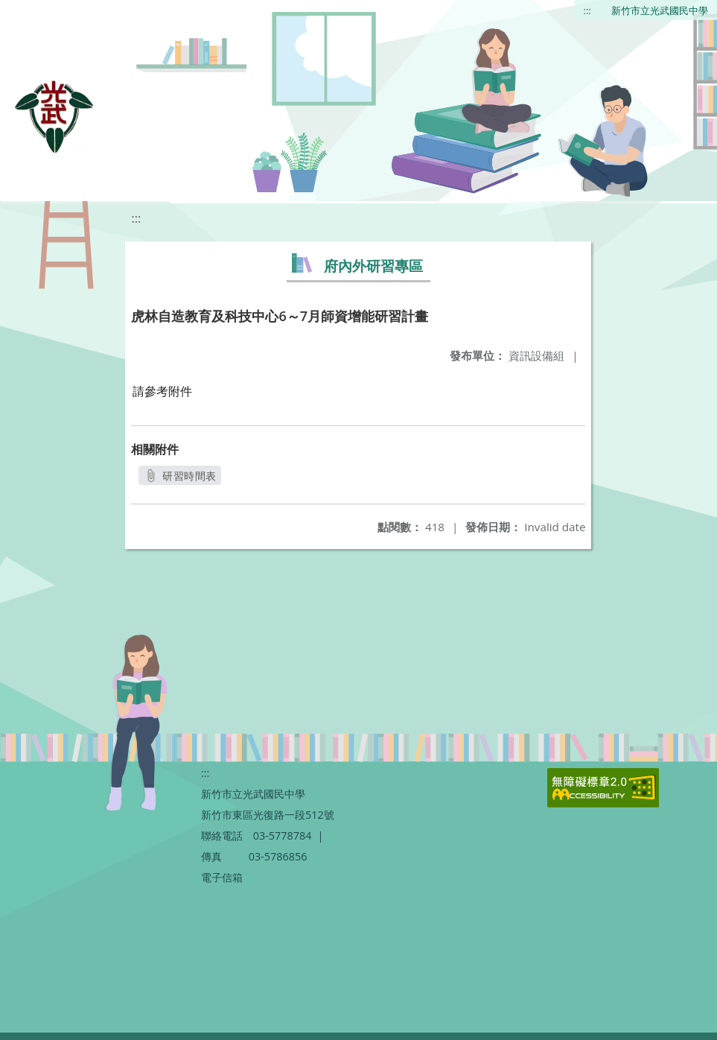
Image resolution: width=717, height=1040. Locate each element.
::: (587, 10)
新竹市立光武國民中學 (659, 10)
